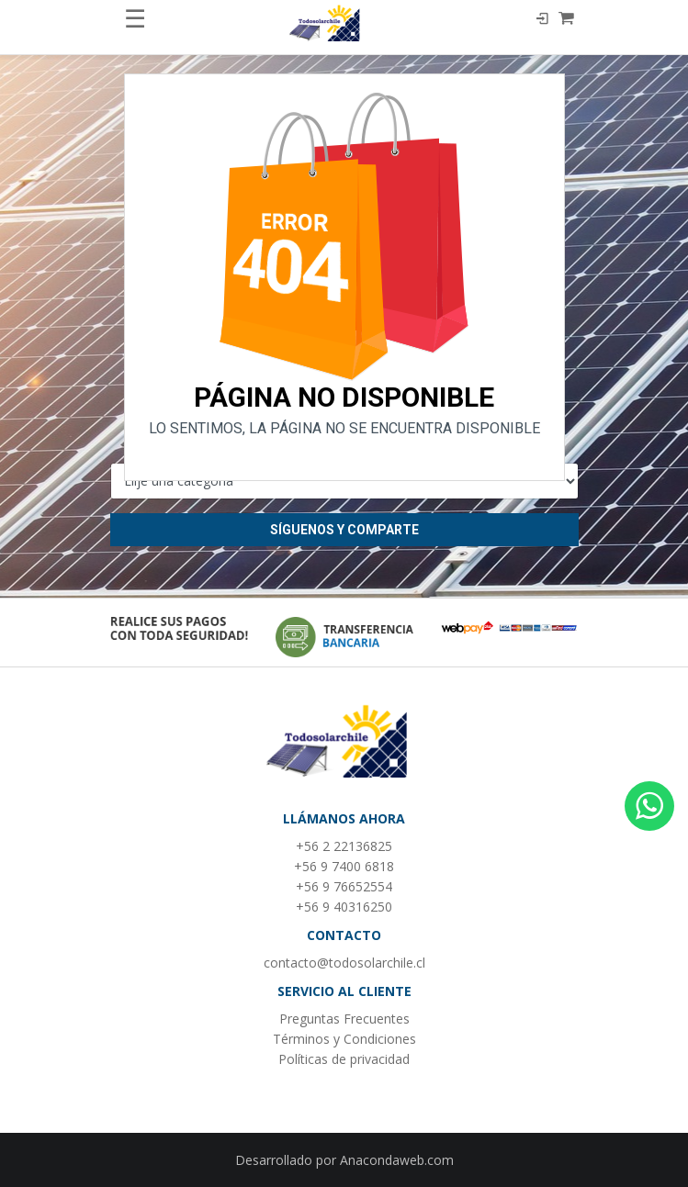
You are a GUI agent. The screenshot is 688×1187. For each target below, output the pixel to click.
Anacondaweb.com (397, 1160)
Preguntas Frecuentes (344, 1018)
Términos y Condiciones (344, 1038)
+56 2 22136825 (344, 846)
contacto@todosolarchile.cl (344, 962)
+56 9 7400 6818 (344, 866)
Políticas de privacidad (344, 1059)
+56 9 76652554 (344, 886)
